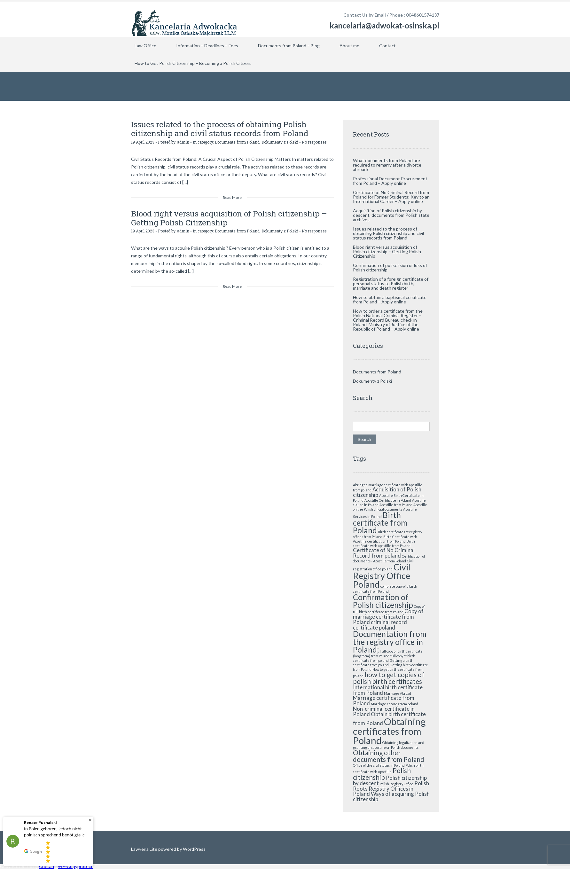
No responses (314, 141)
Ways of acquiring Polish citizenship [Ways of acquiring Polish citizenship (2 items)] (391, 796)
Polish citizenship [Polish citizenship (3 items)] (382, 773)
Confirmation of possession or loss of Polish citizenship (390, 267)
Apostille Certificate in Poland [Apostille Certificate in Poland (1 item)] (387, 500)
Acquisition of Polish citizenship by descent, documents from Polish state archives (391, 215)
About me (349, 45)
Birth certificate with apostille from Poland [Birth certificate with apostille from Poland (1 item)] (384, 543)
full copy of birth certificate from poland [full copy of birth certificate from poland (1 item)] (384, 658)
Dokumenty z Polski (280, 141)
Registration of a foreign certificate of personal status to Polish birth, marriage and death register (390, 283)
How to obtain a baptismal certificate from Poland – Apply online (389, 299)
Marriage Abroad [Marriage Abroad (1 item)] (397, 693)
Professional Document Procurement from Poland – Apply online (390, 181)
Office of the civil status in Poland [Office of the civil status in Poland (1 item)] (379, 765)
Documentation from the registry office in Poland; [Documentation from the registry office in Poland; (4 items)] (389, 641)
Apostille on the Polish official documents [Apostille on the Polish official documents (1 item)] (390, 507)
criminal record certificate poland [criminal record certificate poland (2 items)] (380, 625)
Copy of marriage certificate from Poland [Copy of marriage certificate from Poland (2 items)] (388, 616)
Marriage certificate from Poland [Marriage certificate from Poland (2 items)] (383, 700)
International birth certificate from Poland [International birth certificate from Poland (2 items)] (388, 690)
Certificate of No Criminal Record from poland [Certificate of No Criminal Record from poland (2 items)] (384, 553)
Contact (387, 45)
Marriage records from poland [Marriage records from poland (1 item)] (394, 704)
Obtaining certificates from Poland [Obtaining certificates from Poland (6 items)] (389, 731)
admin (183, 141)
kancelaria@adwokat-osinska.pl (384, 25)
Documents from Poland (237, 141)
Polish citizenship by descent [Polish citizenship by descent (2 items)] (390, 780)
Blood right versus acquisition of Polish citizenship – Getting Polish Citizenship (227, 217)
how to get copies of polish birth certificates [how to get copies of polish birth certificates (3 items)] (389, 677)
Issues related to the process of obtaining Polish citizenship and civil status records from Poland (218, 128)
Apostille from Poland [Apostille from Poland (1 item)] (395, 505)
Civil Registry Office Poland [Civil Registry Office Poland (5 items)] (381, 576)
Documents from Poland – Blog (289, 45)
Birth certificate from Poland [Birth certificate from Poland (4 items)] (380, 522)
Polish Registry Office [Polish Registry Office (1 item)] (396, 784)
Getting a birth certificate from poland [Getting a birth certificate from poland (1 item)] (383, 662)
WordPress (194, 849)
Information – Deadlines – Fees (207, 45)
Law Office (145, 45)
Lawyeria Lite (144, 849)
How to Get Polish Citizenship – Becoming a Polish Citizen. (193, 63)
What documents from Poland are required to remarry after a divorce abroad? (387, 165)
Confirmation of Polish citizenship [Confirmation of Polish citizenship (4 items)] (383, 600)
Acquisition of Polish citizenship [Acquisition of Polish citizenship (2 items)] (387, 492)
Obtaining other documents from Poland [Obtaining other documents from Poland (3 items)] (388, 755)
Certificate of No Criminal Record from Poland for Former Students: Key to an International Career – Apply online (391, 197)
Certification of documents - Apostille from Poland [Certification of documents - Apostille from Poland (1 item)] (389, 558)
